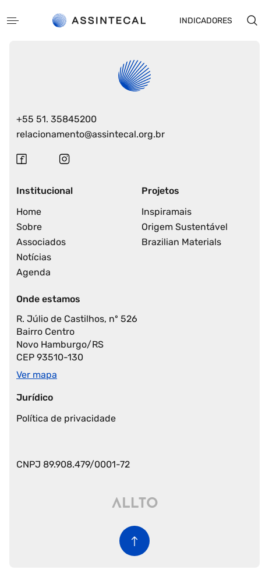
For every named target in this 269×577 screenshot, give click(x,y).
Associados (41, 241)
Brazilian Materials (181, 241)
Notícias (33, 257)
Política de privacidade (66, 418)
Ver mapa (36, 374)
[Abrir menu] (13, 20)
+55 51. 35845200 (56, 119)
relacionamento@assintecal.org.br (90, 134)
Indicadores (205, 21)
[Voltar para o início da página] (134, 541)
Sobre (29, 226)
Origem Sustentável (184, 226)
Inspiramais (166, 211)
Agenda (33, 272)
